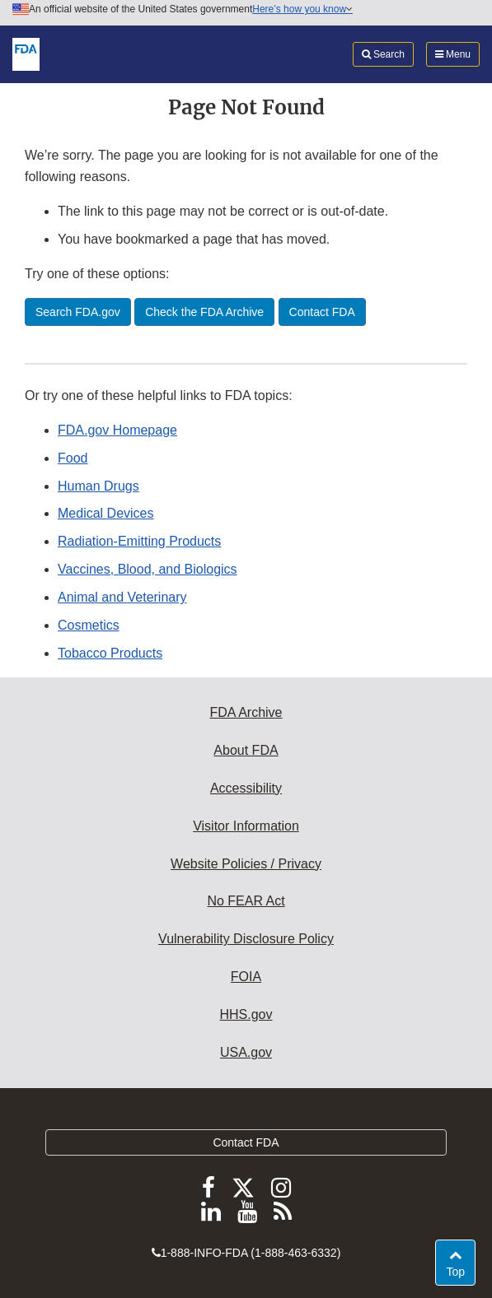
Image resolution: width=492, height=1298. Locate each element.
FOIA (246, 977)
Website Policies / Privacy (246, 864)
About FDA (245, 750)
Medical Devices (105, 513)
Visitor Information (246, 826)
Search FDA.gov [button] (77, 312)
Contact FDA (246, 1142)
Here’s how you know (302, 9)
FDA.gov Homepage (117, 430)
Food (72, 458)
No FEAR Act (245, 901)
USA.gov (246, 1052)
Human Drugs (98, 486)
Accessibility (246, 788)
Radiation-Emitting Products (139, 541)
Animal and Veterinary (122, 597)
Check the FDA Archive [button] (204, 312)
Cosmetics (88, 625)
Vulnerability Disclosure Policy (246, 939)
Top (460, 1270)
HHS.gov (245, 1014)
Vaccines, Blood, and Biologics (147, 569)
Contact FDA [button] (322, 312)
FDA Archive (245, 712)
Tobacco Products (110, 653)
